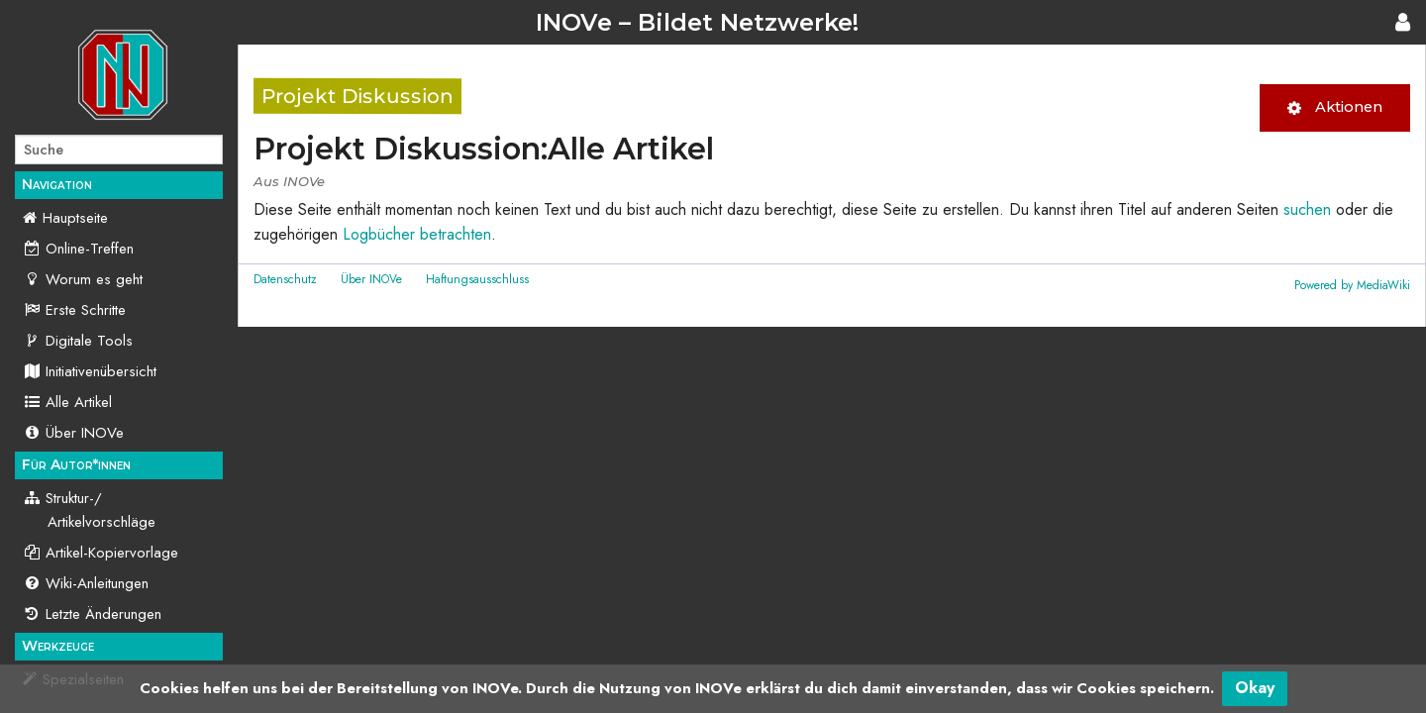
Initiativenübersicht (89, 371)
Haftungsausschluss (477, 279)
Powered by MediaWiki (1352, 285)
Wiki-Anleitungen (86, 583)
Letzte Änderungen (92, 614)
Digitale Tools (78, 341)
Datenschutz (285, 279)
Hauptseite (75, 218)
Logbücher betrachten (417, 234)
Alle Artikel (67, 402)
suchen (1307, 209)
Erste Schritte (74, 310)
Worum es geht (83, 279)
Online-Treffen (78, 248)
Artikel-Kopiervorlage (100, 552)
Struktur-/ (89, 510)
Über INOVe (73, 433)
